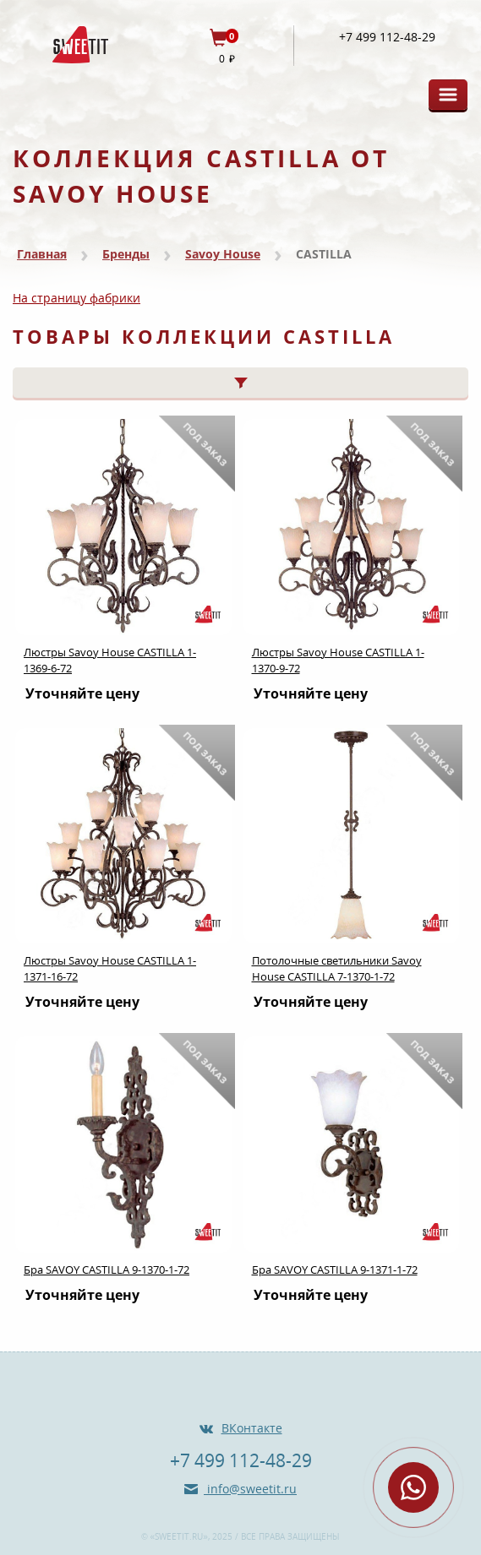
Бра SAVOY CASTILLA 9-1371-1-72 (335, 1269)
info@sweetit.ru (250, 1489)
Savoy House (222, 254)
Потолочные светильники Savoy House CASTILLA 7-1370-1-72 (337, 968)
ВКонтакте (251, 1428)
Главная (42, 254)
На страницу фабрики (76, 298)
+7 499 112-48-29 (387, 37)
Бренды (126, 254)
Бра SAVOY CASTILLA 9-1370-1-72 (106, 1269)
